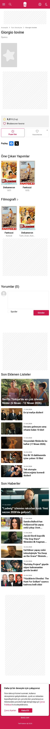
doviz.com (25, 718)
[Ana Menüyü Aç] (3, 4)
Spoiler (14, 311)
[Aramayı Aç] (10, 4)
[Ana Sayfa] (25, 4)
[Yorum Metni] (28, 300)
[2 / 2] (27, 176)
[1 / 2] (9, 176)
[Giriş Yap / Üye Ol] (40, 4)
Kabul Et (25, 710)
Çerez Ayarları (10, 710)
